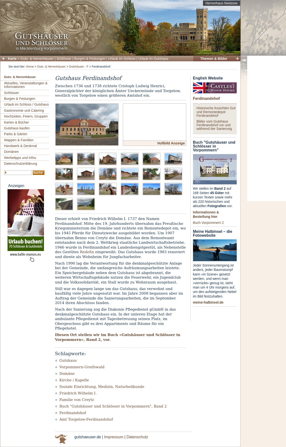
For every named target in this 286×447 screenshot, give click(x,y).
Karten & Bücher (16, 122)
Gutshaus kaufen (17, 128)
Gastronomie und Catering (24, 110)
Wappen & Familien (19, 140)
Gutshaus (68, 360)
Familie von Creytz (76, 400)
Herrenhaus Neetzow (221, 3)
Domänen (11, 152)
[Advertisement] (266, 128)
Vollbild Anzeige (171, 143)
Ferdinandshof (206, 98)
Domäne (67, 373)
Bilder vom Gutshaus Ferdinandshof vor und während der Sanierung (214, 125)
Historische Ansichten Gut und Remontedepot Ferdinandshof (216, 112)
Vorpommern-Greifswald (82, 367)
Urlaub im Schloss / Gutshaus (26, 104)
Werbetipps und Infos (20, 158)
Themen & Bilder (213, 59)
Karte (12, 59)
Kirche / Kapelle (74, 380)
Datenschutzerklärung (20, 163)
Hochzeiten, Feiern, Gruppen (26, 116)
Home (30, 66)
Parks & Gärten (15, 134)
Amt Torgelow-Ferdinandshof (86, 419)
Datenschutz (137, 437)
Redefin (87, 252)
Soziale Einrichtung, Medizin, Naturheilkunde (101, 386)
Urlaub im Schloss (121, 59)
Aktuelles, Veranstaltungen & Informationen (26, 85)
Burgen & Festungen (89, 59)
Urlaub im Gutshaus (153, 59)
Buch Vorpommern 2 (208, 223)
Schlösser (64, 59)
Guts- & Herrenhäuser (37, 59)
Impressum (113, 437)
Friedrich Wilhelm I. (78, 393)
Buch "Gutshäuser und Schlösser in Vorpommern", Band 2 (113, 406)
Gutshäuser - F (78, 66)
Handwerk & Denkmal (20, 146)
